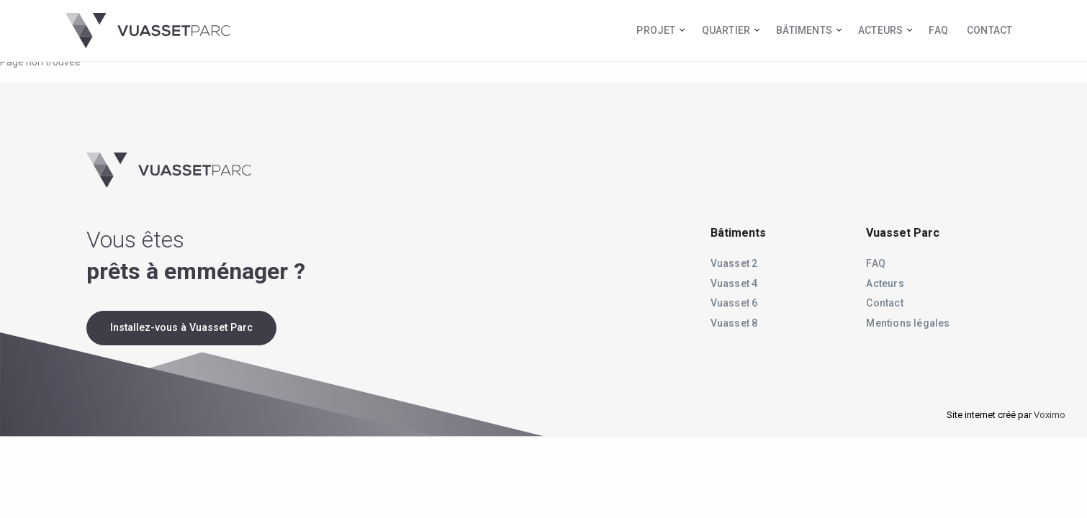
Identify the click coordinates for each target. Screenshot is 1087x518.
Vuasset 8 (734, 323)
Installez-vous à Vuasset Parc (181, 328)
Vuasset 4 (734, 283)
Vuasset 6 (734, 303)
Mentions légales (908, 323)
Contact (989, 30)
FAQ (938, 30)
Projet (655, 30)
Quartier (726, 30)
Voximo (1049, 414)
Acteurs (880, 30)
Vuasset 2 (734, 263)
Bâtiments (804, 30)
